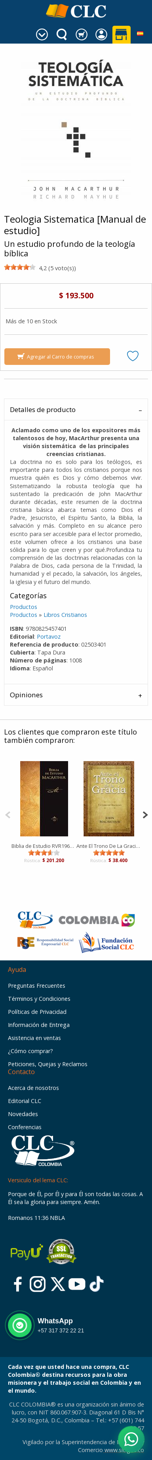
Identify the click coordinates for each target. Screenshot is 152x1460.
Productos (23, 607)
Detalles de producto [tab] (43, 409)
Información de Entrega (39, 1025)
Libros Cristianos (65, 614)
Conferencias (25, 1127)
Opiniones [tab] (26, 694)
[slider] (20, 267)
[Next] (145, 814)
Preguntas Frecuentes (36, 985)
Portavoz (49, 636)
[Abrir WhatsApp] (131, 1439)
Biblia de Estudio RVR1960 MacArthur (43, 845)
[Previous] (8, 814)
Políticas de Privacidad (37, 1011)
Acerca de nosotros (33, 1088)
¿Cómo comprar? (30, 1051)
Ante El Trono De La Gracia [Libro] (108, 845)
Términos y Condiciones (39, 998)
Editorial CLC (24, 1101)
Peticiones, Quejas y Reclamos (47, 1064)
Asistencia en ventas (34, 1038)
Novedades (23, 1114)
